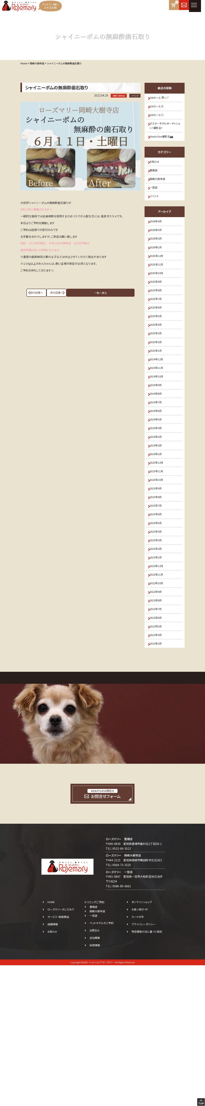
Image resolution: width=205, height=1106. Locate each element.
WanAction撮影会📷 (165, 147)
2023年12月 (159, 553)
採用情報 (94, 1086)
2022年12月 (159, 684)
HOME (51, 1043)
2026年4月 (158, 246)
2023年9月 (158, 586)
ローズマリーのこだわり (60, 1050)
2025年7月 (158, 345)
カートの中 (138, 1057)
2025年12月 (159, 290)
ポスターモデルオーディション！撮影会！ (166, 134)
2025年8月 (158, 334)
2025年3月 (158, 388)
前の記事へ (42, 293)
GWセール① (159, 121)
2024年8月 (158, 465)
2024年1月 (158, 542)
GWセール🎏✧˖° (162, 99)
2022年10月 (159, 706)
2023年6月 (158, 619)
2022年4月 (158, 772)
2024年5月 (158, 498)
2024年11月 (159, 432)
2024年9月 (158, 454)
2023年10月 (159, 575)
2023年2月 (158, 662)
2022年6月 (158, 750)
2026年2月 (158, 268)
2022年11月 (159, 695)
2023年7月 (158, 608)
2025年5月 (158, 367)
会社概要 (94, 1078)
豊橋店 (156, 186)
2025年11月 (159, 301)
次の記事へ (119, 293)
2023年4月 (158, 641)
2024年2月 (158, 531)
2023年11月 (159, 564)
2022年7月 (158, 739)
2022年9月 (158, 717)
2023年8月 (158, 597)
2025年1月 (158, 410)
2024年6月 (158, 487)
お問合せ (94, 1071)
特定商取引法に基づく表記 (147, 1072)
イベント (156, 219)
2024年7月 (158, 476)
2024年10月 (159, 443)
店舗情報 (52, 1065)
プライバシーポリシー (144, 1065)
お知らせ (157, 175)
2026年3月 (158, 257)
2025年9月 (158, 323)
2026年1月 (158, 279)
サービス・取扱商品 (58, 1057)
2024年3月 (158, 520)
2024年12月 (159, 421)
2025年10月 (159, 312)
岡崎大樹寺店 (160, 197)
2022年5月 (158, 761)
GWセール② (159, 110)
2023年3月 (158, 651)
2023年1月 (158, 673)
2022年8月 (158, 728)
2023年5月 (158, 630)
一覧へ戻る (80, 293)
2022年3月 (158, 783)
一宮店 (156, 208)
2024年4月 (158, 509)
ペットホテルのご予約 (101, 1064)
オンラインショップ (142, 1043)
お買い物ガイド (140, 1050)
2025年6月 (158, 356)
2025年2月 (158, 399)
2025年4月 (158, 378)
